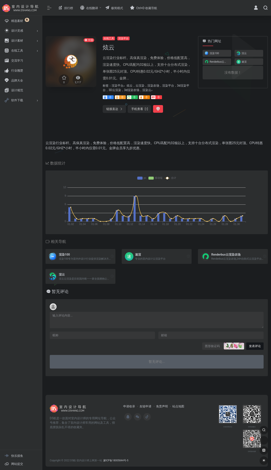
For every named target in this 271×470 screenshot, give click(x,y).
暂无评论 (60, 291)
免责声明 (162, 406)
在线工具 (109, 38)
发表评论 (255, 346)
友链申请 (145, 406)
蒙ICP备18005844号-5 (116, 460)
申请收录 (129, 406)
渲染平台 (123, 38)
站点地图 (178, 406)
